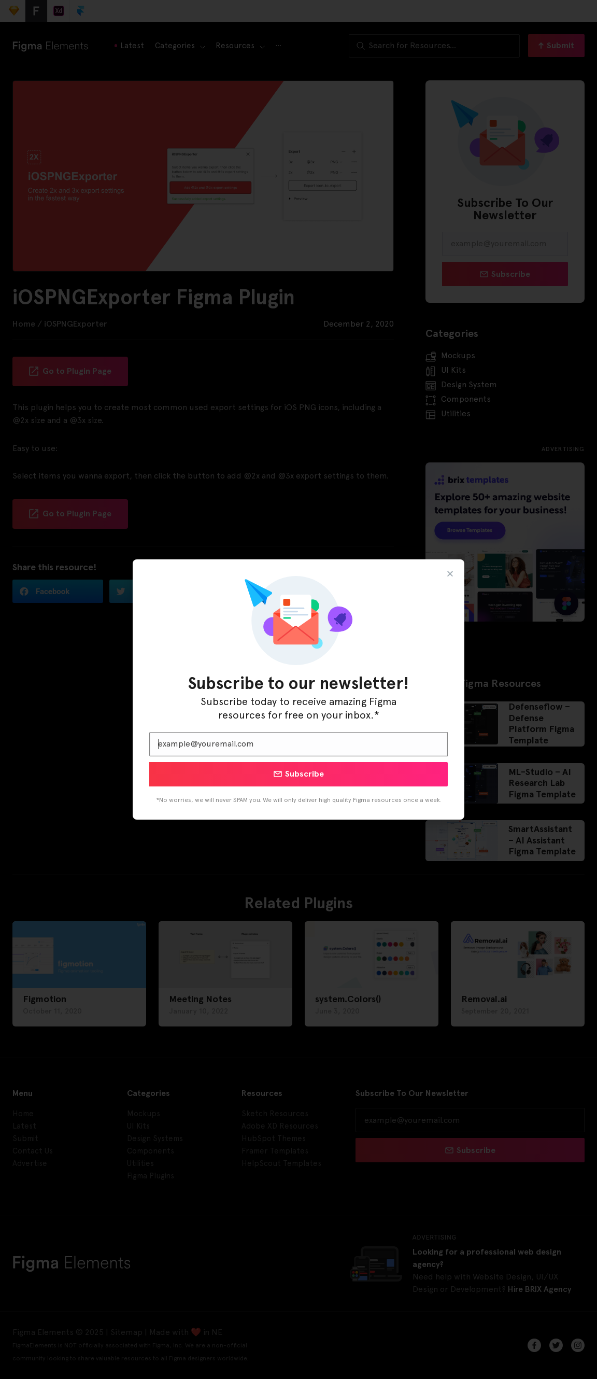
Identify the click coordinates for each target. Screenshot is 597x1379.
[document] (298, 689)
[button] (450, 574)
